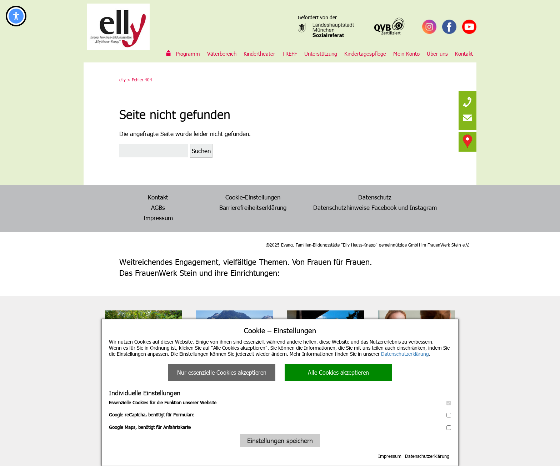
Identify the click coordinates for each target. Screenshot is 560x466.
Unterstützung (320, 53)
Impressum (389, 456)
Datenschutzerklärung (405, 353)
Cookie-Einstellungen (252, 197)
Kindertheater (259, 53)
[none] (467, 100)
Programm (188, 53)
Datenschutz (374, 197)
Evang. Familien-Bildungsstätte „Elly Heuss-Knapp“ (168, 53)
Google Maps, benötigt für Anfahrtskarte (280, 427)
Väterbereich (221, 53)
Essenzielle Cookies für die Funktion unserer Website (280, 402)
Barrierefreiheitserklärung (252, 207)
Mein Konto (406, 53)
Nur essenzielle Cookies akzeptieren (221, 372)
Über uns (437, 53)
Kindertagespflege (365, 53)
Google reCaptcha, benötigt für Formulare (280, 414)
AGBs (158, 207)
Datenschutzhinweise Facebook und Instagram (375, 207)
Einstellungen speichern (280, 440)
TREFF (289, 53)
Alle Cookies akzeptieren (338, 372)
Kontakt (464, 53)
